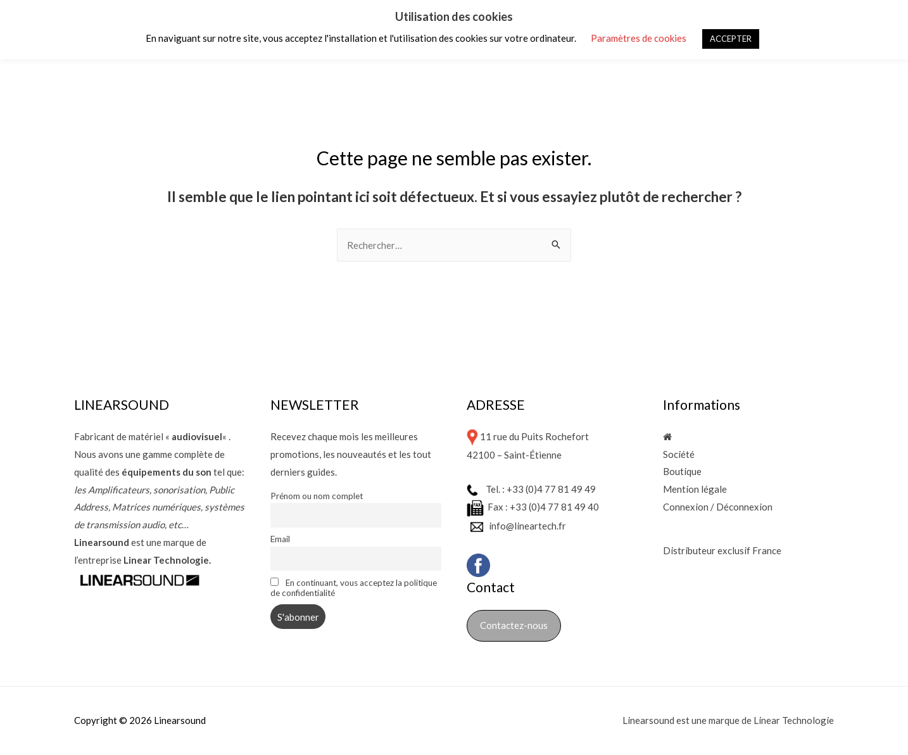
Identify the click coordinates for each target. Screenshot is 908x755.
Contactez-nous (514, 625)
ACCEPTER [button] (731, 39)
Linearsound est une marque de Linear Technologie (728, 720)
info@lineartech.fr (527, 525)
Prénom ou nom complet (316, 496)
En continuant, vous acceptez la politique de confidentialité (353, 588)
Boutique (682, 472)
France (766, 551)
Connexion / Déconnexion (717, 506)
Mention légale (695, 489)
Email (280, 539)
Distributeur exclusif (707, 551)
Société (679, 454)
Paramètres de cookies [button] (638, 38)
